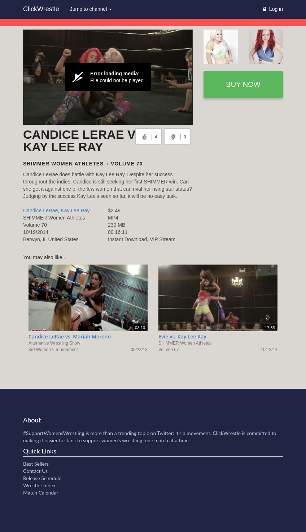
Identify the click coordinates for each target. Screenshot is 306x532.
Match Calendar (40, 492)
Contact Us (35, 471)
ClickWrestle (41, 9)
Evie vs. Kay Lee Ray (182, 336)
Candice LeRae (40, 210)
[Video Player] (108, 77)
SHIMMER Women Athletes (63, 164)
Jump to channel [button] (91, 9)
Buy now (243, 84)
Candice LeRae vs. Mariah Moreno (70, 336)
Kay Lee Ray (75, 210)
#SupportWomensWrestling (53, 433)
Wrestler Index (39, 485)
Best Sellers (36, 464)
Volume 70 (127, 164)
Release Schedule (42, 478)
